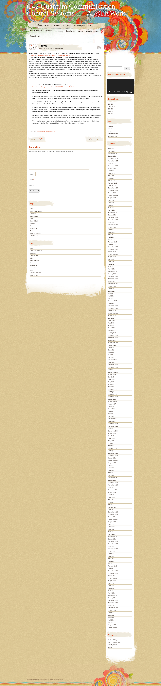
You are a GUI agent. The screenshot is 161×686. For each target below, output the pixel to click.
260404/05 (111, 106)
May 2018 (111, 382)
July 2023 (111, 230)
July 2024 (111, 200)
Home (32, 25)
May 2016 (111, 441)
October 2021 (112, 281)
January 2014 (112, 509)
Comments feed (113, 134)
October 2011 (112, 576)
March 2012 (111, 563)
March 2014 (111, 504)
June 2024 (111, 203)
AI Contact (67, 25)
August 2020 (112, 315)
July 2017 (111, 406)
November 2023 (113, 220)
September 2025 (113, 166)
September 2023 (113, 225)
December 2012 (113, 541)
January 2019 (112, 362)
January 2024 (112, 215)
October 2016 (112, 428)
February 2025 (112, 183)
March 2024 (111, 210)
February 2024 (112, 212)
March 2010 (111, 622)
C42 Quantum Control (114, 642)
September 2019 (113, 342)
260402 (110, 111)
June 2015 (111, 468)
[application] (120, 86)
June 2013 (111, 527)
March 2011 (111, 593)
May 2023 (111, 234)
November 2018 (113, 367)
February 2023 (112, 242)
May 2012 (111, 558)
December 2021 (113, 276)
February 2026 (112, 153)
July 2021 (111, 288)
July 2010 (111, 612)
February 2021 (112, 301)
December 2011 (113, 571)
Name (31, 177)
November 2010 (113, 603)
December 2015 (113, 453)
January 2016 (112, 450)
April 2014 (111, 502)
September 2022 (113, 254)
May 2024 (111, 205)
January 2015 (112, 480)
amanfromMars (59, 48)
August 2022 (112, 257)
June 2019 (111, 350)
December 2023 (113, 217)
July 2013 (111, 524)
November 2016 (113, 426)
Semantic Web (35, 36)
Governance (59, 31)
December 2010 (113, 600)
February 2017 (112, 419)
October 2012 (112, 546)
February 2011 (112, 595)
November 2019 (113, 338)
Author (90, 26)
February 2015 (112, 477)
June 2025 (111, 173)
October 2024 (112, 193)
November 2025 (113, 161)
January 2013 (112, 539)
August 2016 (112, 433)
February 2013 (112, 536)
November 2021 (113, 279)
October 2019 (112, 340)
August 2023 (112, 227)
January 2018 (112, 392)
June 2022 (111, 261)
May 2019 (111, 352)
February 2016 (112, 448)
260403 (110, 109)
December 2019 (113, 335)
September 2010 (113, 608)
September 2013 (113, 519)
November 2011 (113, 573)
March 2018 (111, 387)
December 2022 (113, 247)
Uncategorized (41, 131)
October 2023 (112, 222)
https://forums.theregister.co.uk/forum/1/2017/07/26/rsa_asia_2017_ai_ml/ (51, 55)
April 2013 (111, 531)
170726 (98, 47)
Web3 (110, 647)
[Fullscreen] (131, 92)
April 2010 (111, 620)
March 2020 (111, 328)
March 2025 (111, 180)
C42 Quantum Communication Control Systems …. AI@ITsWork (76, 10)
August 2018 (112, 374)
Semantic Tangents (92, 31)
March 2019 (111, 357)
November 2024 (113, 190)
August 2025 (112, 168)
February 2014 (112, 507)
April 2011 (111, 590)
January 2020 (112, 333)
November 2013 (113, 514)
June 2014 (111, 497)
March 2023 (111, 239)
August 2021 (112, 286)
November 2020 (113, 308)
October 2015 (112, 458)
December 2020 (113, 306)
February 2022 (112, 271)
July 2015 (111, 465)
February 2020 (112, 330)
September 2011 (113, 578)
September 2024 (113, 195)
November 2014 (113, 485)
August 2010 (112, 610)
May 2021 (111, 293)
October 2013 (112, 517)
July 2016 (111, 436)
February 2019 (112, 360)
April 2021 (111, 296)
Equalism (48, 31)
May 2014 (111, 500)
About (39, 25)
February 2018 (112, 389)
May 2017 (111, 411)
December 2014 (113, 482)
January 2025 (112, 185)
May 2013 (111, 529)
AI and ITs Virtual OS (52, 25)
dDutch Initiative (36, 30)
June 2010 (111, 615)
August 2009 (112, 625)
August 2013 (112, 522)
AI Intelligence (79, 26)
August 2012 (112, 551)
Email (31, 182)
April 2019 (111, 355)
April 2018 (111, 384)
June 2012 (111, 556)
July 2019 (111, 347)
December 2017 (113, 394)
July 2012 (111, 554)
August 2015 (112, 463)
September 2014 (113, 490)
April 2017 (111, 414)
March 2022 (111, 269)
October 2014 (112, 487)
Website (31, 188)
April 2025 (111, 178)
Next (96, 139)
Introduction (70, 31)
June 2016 (111, 438)
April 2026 (111, 149)
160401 (110, 114)
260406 (110, 104)
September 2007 (113, 627)
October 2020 (112, 311)
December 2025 (113, 158)
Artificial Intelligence (114, 640)
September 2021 (113, 284)
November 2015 (113, 455)
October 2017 (112, 399)
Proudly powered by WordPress (35, 679)
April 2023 (111, 237)
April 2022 (111, 266)
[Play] (109, 92)
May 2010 (111, 617)
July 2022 (111, 259)
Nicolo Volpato (59, 679)
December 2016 (113, 423)
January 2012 (112, 568)
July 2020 (111, 318)
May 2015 (111, 470)
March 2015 (111, 475)
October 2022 (112, 252)
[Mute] (127, 92)
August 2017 (112, 404)
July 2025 (111, 171)
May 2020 (111, 323)
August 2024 (112, 198)
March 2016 (111, 446)
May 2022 (111, 264)
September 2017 (113, 401)
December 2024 (113, 188)
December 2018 (113, 365)
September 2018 (113, 372)
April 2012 (111, 561)
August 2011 (112, 581)
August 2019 (112, 345)
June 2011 (111, 585)
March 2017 (111, 416)
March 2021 (111, 298)
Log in (110, 129)
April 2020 (111, 325)
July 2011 (111, 583)
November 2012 (113, 544)
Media (80, 31)
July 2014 (111, 495)
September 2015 (113, 460)
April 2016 (111, 443)
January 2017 (112, 421)
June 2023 (111, 232)
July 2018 (111, 377)
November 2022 (113, 249)
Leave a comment (50, 131)
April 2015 (111, 473)
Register (110, 126)
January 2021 (112, 303)
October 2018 (112, 369)
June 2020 (111, 320)
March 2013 (111, 534)
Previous (35, 139)
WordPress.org (112, 136)
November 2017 (113, 396)
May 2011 (111, 588)
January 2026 (112, 156)
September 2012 (113, 549)
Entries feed (111, 131)
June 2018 (111, 379)
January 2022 (112, 274)
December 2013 (113, 512)
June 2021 (111, 291)
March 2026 (111, 151)
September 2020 (113, 313)
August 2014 (112, 492)
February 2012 (112, 566)
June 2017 (111, 409)
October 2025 (112, 163)
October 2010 (112, 605)
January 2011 (112, 598)
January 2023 (112, 244)
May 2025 (111, 176)
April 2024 (111, 207)
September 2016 (113, 431)
